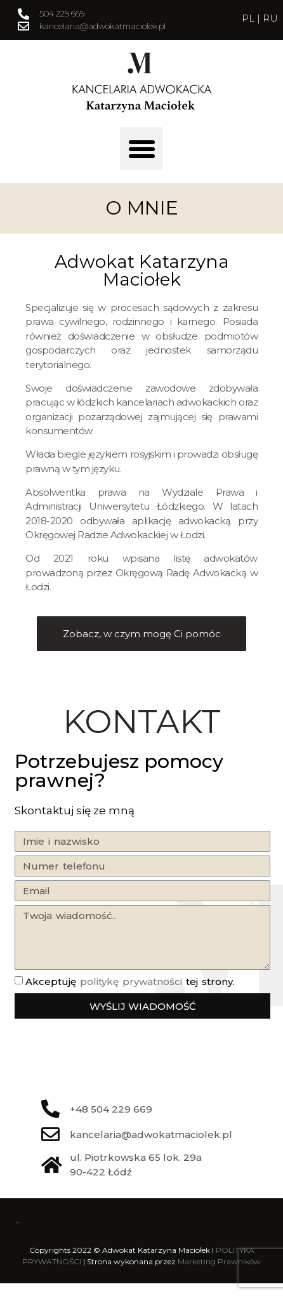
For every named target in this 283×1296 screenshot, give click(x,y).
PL (249, 18)
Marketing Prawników (219, 1261)
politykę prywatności (131, 981)
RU (270, 18)
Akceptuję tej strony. (130, 981)
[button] (141, 148)
